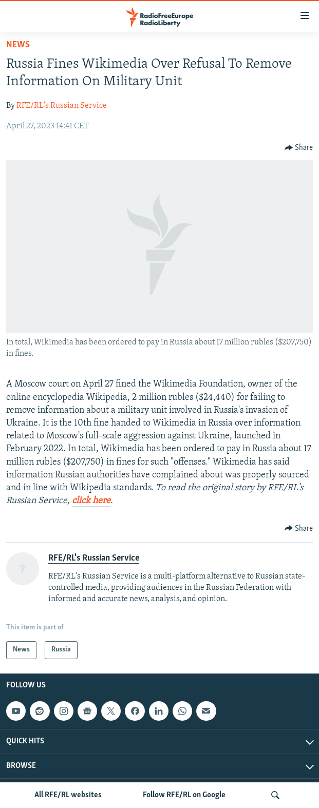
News (18, 45)
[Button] (299, 147)
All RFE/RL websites (68, 795)
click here (91, 501)
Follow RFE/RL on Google (184, 795)
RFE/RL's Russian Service (61, 106)
